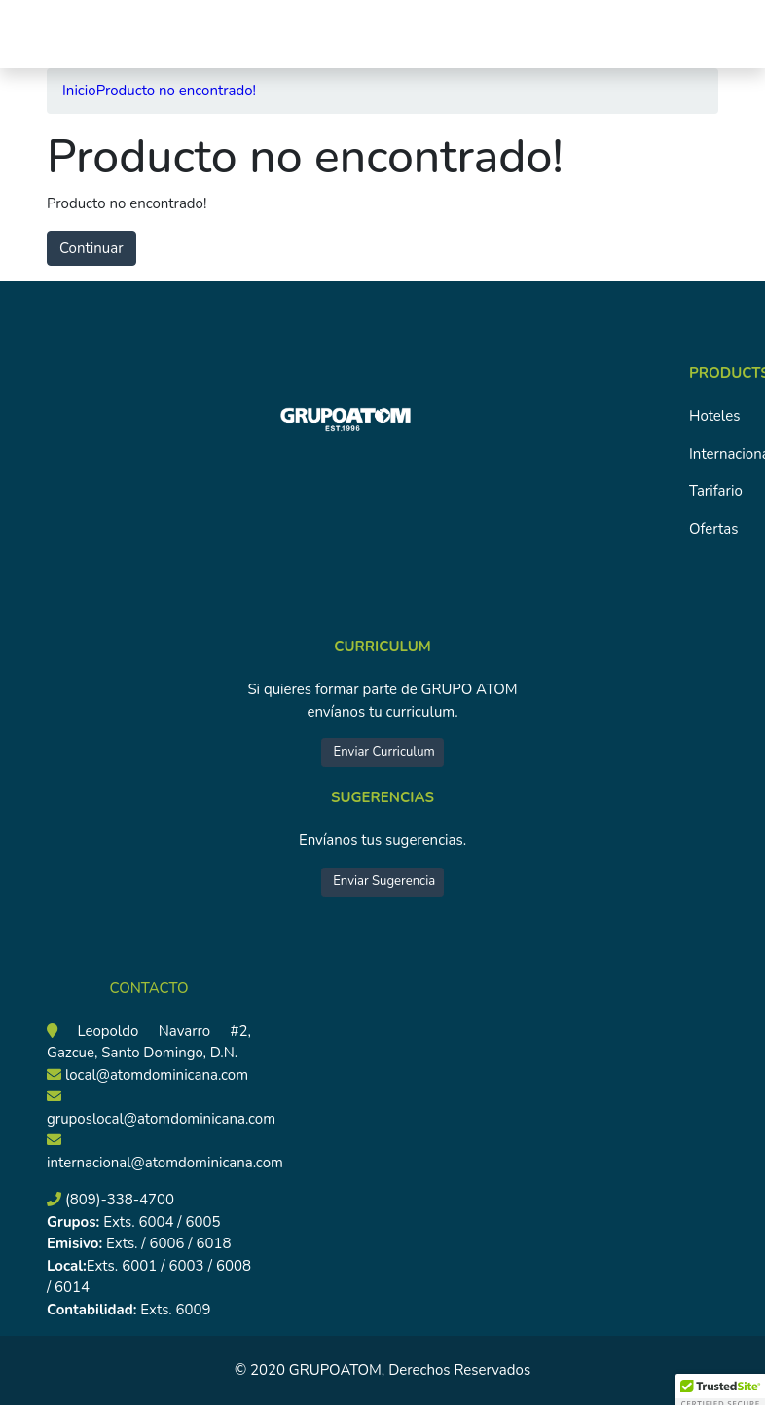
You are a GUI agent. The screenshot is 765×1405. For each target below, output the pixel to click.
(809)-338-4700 (119, 1199)
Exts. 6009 (175, 1309)
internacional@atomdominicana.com (165, 1162)
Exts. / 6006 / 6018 (166, 1243)
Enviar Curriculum (382, 751)
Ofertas (713, 528)
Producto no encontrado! (176, 90)
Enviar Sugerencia (382, 881)
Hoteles (714, 415)
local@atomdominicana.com (156, 1075)
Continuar (91, 248)
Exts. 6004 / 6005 (159, 1222)
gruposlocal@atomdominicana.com (161, 1118)
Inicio (79, 90)
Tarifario (716, 490)
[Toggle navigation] (42, 34)
